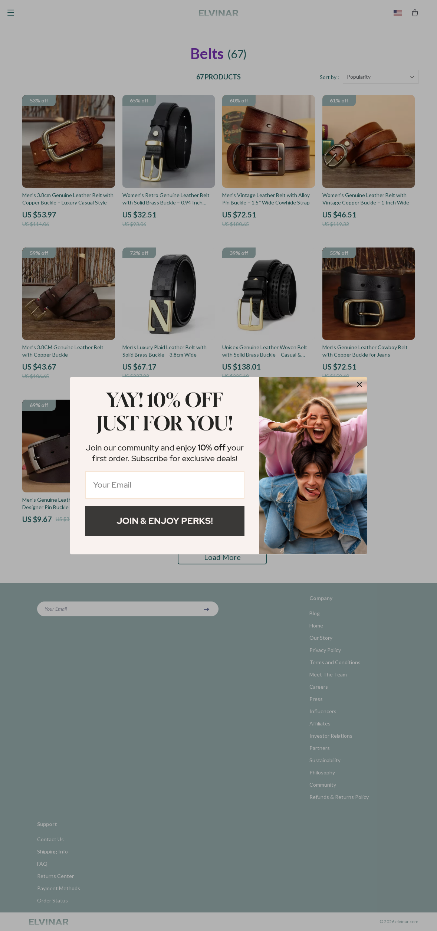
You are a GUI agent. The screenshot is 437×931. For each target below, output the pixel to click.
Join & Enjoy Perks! (164, 521)
